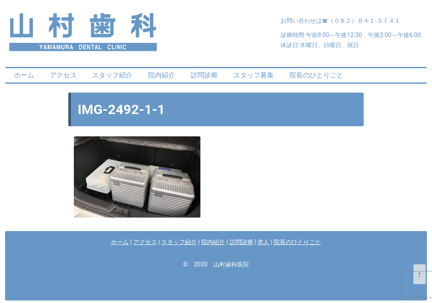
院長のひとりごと (316, 75)
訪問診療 (204, 75)
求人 (263, 242)
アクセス (63, 75)
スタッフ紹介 (112, 75)
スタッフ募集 (253, 75)
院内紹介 (161, 75)
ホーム (24, 75)
